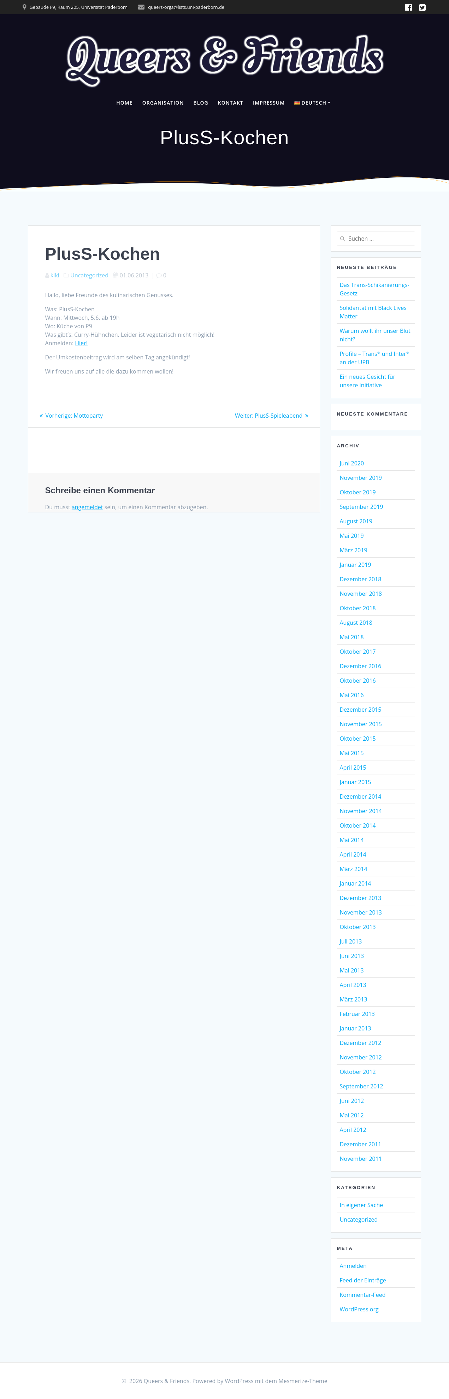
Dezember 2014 (360, 796)
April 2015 (352, 767)
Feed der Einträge (362, 1280)
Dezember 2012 (360, 1043)
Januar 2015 (355, 782)
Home (124, 102)
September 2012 (361, 1086)
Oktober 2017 (357, 652)
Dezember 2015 (360, 709)
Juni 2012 (351, 1101)
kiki (55, 275)
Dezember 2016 (360, 666)
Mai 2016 (351, 695)
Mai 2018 (351, 637)
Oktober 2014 (357, 825)
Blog (201, 102)
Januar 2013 (355, 1028)
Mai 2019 (351, 536)
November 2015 (360, 724)
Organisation (163, 102)
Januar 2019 (355, 565)
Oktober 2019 (357, 492)
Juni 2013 (351, 956)
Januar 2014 (355, 883)
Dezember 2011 (360, 1144)
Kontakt (230, 102)
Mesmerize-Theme (302, 1381)
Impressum (269, 102)
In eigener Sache (361, 1205)
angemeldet (87, 507)
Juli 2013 (350, 941)
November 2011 (360, 1159)
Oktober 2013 (357, 927)
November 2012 (360, 1057)
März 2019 (353, 550)
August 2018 (355, 623)
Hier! (81, 343)
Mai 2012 (351, 1115)
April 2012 (352, 1130)
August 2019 (355, 521)
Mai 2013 (351, 970)
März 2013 (353, 999)
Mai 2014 (351, 840)
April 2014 (352, 854)
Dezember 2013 (360, 898)
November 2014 (360, 811)
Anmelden (352, 1266)
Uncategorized (89, 275)
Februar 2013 (357, 1014)
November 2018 (360, 594)
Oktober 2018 (357, 608)
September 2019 (361, 507)
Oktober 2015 (357, 738)
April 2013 (352, 985)
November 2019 (360, 478)
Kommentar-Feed (362, 1295)
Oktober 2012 (357, 1072)
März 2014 (353, 869)
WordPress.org (358, 1309)
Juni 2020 (351, 463)
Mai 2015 (351, 753)
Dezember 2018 (360, 579)
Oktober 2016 (357, 680)
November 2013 (360, 912)
